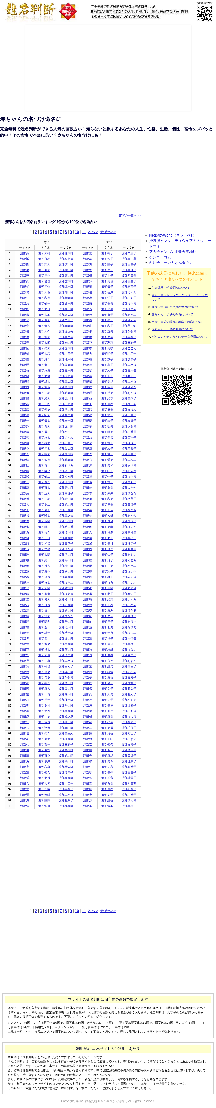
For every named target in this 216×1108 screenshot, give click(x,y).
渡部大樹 (44, 292)
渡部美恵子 (129, 454)
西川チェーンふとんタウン (171, 263)
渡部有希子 (129, 767)
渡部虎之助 (66, 716)
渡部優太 (44, 420)
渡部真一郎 (66, 370)
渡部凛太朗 (66, 454)
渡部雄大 (44, 381)
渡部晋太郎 (66, 621)
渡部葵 (87, 259)
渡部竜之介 (66, 415)
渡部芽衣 (107, 767)
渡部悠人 (44, 398)
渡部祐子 (107, 482)
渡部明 (24, 381)
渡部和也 (44, 298)
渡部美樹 (107, 588)
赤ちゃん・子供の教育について (172, 314)
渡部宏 (24, 655)
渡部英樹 (44, 521)
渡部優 (87, 292)
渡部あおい (129, 554)
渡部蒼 (24, 510)
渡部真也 (44, 571)
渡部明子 (107, 353)
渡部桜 (87, 337)
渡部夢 (87, 677)
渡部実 (24, 711)
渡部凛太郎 (66, 275)
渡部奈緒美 (129, 532)
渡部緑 (87, 521)
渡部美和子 (129, 448)
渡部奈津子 (129, 420)
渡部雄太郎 (66, 627)
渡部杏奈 (107, 582)
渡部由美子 (129, 264)
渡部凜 (87, 448)
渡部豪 (24, 739)
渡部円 (87, 549)
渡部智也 (44, 460)
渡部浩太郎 (66, 532)
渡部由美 (107, 337)
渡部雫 (87, 493)
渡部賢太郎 (66, 387)
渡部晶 (87, 694)
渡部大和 (44, 353)
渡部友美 (107, 487)
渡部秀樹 (44, 409)
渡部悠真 (44, 370)
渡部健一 (44, 303)
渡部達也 (44, 275)
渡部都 (87, 588)
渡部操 (87, 683)
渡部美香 (107, 303)
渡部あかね (129, 515)
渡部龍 (24, 487)
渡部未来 (107, 493)
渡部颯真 (44, 806)
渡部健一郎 (66, 303)
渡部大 (24, 504)
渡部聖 (24, 705)
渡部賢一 (44, 744)
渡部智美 (107, 387)
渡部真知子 (129, 677)
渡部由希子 (129, 795)
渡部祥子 (107, 638)
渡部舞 (87, 281)
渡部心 (87, 460)
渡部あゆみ (129, 314)
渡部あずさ (129, 588)
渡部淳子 (107, 621)
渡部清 (24, 755)
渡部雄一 (44, 633)
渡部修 (24, 370)
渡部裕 (24, 515)
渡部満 (24, 806)
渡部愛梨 (107, 806)
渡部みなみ (129, 460)
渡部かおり (129, 331)
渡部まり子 (129, 744)
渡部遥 (87, 309)
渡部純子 (107, 320)
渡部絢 (87, 616)
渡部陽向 (44, 621)
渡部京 (87, 744)
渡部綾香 (107, 800)
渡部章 (24, 767)
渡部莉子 (107, 700)
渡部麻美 (107, 409)
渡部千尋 (107, 437)
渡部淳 (24, 337)
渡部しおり (129, 711)
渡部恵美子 (129, 286)
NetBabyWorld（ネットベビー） (175, 235)
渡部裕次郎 (66, 476)
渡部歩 (87, 331)
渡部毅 (24, 688)
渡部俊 (24, 733)
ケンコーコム (160, 257)
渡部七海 (107, 627)
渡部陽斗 (44, 527)
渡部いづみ (129, 605)
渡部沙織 (107, 515)
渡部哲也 (44, 281)
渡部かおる (129, 700)
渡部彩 (87, 270)
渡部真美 (107, 716)
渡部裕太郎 (66, 750)
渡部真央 (107, 677)
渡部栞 (87, 370)
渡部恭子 (107, 420)
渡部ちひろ (129, 627)
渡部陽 (24, 398)
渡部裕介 (44, 683)
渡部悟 (24, 538)
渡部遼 (24, 393)
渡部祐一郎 (66, 599)
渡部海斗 (44, 387)
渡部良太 (44, 599)
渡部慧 (24, 633)
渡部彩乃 (107, 549)
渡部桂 (87, 728)
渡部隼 (24, 644)
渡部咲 (87, 393)
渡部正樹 (44, 499)
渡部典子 (107, 365)
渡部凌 (24, 694)
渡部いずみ (129, 599)
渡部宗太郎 (66, 778)
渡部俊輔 (44, 795)
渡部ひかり (129, 476)
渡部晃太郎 (66, 694)
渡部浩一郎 (66, 633)
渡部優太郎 (66, 767)
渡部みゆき (129, 381)
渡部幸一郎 (66, 728)
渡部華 (87, 426)
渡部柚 (87, 633)
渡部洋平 (44, 549)
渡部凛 (87, 298)
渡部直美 (107, 331)
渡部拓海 (44, 448)
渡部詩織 (107, 649)
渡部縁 (87, 761)
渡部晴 (24, 594)
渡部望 (87, 381)
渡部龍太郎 (66, 314)
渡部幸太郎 (66, 326)
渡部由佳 (107, 510)
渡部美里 (107, 705)
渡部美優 (107, 728)
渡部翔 (24, 253)
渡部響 (24, 627)
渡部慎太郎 (66, 264)
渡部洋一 (44, 700)
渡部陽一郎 (66, 471)
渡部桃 (87, 515)
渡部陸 (24, 348)
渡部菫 (87, 504)
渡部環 (87, 538)
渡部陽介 (44, 471)
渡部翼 (24, 292)
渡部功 (24, 700)
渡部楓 (87, 275)
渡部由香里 (129, 432)
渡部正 (24, 649)
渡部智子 (107, 259)
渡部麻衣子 (129, 342)
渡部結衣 (107, 398)
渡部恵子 (107, 270)
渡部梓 (87, 365)
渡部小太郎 (66, 521)
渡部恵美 (107, 309)
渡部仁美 (107, 566)
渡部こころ (129, 348)
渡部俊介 (44, 482)
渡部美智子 (129, 281)
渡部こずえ (129, 739)
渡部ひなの (129, 649)
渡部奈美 (107, 783)
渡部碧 (87, 409)
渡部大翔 (44, 376)
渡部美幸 (107, 527)
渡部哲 (24, 778)
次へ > (93, 232)
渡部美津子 (129, 806)
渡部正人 (44, 493)
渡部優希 (44, 772)
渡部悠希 (44, 711)
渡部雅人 (44, 566)
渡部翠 (87, 471)
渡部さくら (129, 320)
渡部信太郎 (66, 554)
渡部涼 (24, 571)
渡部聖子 (107, 750)
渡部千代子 (129, 728)
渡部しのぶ (129, 582)
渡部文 (87, 532)
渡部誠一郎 (66, 398)
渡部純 (24, 582)
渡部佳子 (107, 476)
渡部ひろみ (129, 404)
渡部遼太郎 (66, 348)
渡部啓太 (44, 582)
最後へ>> (108, 232)
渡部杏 (87, 353)
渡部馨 (87, 711)
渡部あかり (129, 393)
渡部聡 (24, 309)
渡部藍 (87, 398)
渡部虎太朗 (66, 426)
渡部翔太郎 (66, 292)
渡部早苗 (107, 616)
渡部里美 (107, 504)
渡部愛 (87, 253)
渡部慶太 (44, 739)
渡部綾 (87, 314)
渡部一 (24, 420)
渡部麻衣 (107, 404)
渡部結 (87, 387)
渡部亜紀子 (129, 694)
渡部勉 (24, 616)
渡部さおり (129, 426)
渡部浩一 (44, 627)
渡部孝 (24, 638)
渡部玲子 (107, 571)
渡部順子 (107, 376)
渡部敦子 (107, 448)
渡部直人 (44, 320)
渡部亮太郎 (66, 577)
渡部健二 (44, 476)
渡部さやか (129, 387)
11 (84, 232)
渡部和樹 (44, 588)
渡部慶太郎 (66, 711)
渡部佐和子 (129, 705)
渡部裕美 (107, 393)
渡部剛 (24, 264)
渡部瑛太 (44, 515)
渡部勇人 (44, 426)
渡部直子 (107, 314)
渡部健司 (44, 750)
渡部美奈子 (129, 337)
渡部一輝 (44, 538)
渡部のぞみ (129, 672)
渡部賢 (24, 795)
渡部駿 (24, 376)
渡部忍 (87, 415)
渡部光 (24, 320)
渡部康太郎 (66, 487)
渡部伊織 (44, 761)
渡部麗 (87, 476)
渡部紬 (87, 621)
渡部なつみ (129, 633)
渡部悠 (24, 303)
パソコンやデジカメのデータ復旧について (180, 336)
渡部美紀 (107, 381)
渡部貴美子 (129, 772)
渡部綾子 (107, 370)
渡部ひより (129, 716)
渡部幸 (87, 404)
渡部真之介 (66, 515)
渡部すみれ (129, 471)
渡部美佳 (107, 772)
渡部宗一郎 (66, 309)
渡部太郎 (44, 342)
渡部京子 (107, 359)
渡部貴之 (44, 610)
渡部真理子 (129, 270)
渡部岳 (24, 783)
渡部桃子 (107, 577)
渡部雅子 (107, 560)
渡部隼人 (44, 326)
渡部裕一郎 (66, 560)
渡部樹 (24, 353)
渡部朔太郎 (66, 409)
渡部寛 (24, 666)
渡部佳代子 (129, 443)
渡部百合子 (129, 437)
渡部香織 (107, 292)
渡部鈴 (87, 487)
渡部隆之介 (66, 331)
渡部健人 (44, 510)
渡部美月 (107, 543)
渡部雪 (87, 688)
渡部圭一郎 (66, 420)
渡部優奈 (107, 744)
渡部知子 (107, 554)
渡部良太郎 (66, 688)
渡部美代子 (129, 398)
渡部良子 (107, 683)
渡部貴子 (107, 443)
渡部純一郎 (66, 359)
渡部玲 (87, 482)
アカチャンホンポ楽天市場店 (172, 252)
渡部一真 (44, 694)
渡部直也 (44, 605)
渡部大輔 (44, 253)
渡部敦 (24, 677)
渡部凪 (87, 594)
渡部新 (24, 432)
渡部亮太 (44, 348)
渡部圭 (24, 599)
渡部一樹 (44, 393)
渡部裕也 (44, 666)
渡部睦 (87, 560)
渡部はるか (129, 527)
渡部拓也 (44, 286)
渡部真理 (107, 610)
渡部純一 (44, 560)
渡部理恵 (107, 342)
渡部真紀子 (129, 482)
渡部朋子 (107, 538)
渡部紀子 (107, 471)
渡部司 (24, 387)
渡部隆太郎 (66, 638)
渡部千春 (107, 605)
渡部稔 (24, 566)
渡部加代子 (129, 521)
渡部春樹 (44, 677)
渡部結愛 (107, 672)
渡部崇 (24, 476)
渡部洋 (24, 621)
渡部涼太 (44, 616)
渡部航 (24, 471)
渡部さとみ (129, 566)
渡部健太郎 (66, 253)
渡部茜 (87, 303)
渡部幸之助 (66, 404)
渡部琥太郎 (66, 393)
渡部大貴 (44, 655)
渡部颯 (24, 560)
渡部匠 (24, 465)
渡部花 (87, 342)
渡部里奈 (107, 644)
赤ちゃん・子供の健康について (172, 329)
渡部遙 (87, 778)
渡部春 (87, 755)
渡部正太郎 (66, 510)
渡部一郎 (44, 404)
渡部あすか (129, 661)
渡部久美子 (129, 253)
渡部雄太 (44, 443)
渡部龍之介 (66, 259)
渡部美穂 (107, 281)
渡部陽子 (107, 264)
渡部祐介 (44, 532)
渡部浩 (24, 521)
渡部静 (87, 582)
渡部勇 (24, 532)
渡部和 (87, 577)
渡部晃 (24, 415)
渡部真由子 (129, 666)
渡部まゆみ (129, 409)
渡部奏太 (44, 594)
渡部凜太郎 (66, 482)
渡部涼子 (107, 795)
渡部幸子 (107, 275)
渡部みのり (129, 577)
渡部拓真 (44, 661)
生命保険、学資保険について (171, 287)
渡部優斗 (44, 432)
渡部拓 (24, 728)
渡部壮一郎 (66, 722)
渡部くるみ (129, 560)
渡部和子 (107, 326)
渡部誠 (24, 259)
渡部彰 (24, 683)
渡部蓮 (24, 275)
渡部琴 (87, 722)
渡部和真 (44, 767)
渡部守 (24, 722)
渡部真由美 (129, 259)
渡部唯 (87, 326)
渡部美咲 (107, 348)
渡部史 (87, 795)
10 (77, 232)
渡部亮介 (44, 733)
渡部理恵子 (129, 543)
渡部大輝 (44, 309)
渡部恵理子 (129, 616)
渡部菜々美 (129, 750)
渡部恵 (87, 264)
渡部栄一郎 (66, 761)
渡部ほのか (129, 571)
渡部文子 (107, 688)
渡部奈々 (107, 661)
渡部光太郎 (66, 342)
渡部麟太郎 (66, 460)
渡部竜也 (44, 722)
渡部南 (87, 644)
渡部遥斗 (44, 638)
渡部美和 (107, 465)
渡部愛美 (107, 460)
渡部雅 (87, 527)
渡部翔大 (44, 728)
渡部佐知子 (129, 683)
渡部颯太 (44, 337)
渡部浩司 (44, 705)
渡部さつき (129, 510)
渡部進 (24, 527)
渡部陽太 (44, 454)
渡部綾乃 (107, 666)
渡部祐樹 (44, 716)
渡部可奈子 (129, 789)
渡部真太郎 (66, 381)
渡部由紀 (107, 739)
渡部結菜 (107, 599)
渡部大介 (44, 331)
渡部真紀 (107, 755)
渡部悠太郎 (66, 571)
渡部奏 (87, 510)
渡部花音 (107, 778)
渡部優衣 (107, 789)
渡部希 (87, 376)
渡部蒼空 (44, 755)
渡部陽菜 (107, 432)
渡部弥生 (107, 711)
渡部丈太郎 (66, 605)
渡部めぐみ (129, 292)
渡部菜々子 (129, 538)
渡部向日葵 (129, 783)
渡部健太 (44, 270)
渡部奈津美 (129, 638)
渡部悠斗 (44, 359)
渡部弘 (24, 744)
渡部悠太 (44, 437)
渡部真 (24, 454)
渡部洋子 (107, 298)
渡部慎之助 (66, 655)
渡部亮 (24, 281)
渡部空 (24, 448)
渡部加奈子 (129, 359)
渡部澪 (87, 465)
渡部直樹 (44, 259)
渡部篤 (24, 610)
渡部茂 (24, 549)
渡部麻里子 (129, 655)
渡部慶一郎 (66, 683)
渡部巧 (24, 605)
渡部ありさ (129, 621)
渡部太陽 (44, 554)
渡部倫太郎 (66, 365)
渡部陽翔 (44, 800)
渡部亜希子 (129, 376)
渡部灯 (87, 767)
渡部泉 (87, 443)
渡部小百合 (129, 353)
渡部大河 (44, 783)
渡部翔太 (44, 264)
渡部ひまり (129, 800)
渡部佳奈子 (129, 761)
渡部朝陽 (44, 789)
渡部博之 (44, 644)
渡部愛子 (107, 415)
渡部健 (24, 270)
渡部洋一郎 (66, 672)
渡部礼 (87, 661)
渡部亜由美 (129, 549)
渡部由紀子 (129, 298)
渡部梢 (87, 499)
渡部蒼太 (44, 487)
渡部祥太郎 (66, 806)
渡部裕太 (44, 649)
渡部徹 (24, 314)
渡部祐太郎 (66, 588)
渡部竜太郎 (66, 644)
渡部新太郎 (66, 610)
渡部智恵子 (129, 594)
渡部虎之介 (66, 594)
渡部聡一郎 (66, 566)
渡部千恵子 (129, 415)
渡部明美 (107, 426)
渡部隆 (24, 359)
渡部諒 (24, 482)
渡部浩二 (44, 504)
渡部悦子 (107, 454)
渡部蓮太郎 (66, 649)
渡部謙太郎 (66, 739)
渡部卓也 (44, 577)
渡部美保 (107, 761)
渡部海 (87, 739)
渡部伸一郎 (66, 700)
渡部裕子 (107, 253)
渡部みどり (129, 365)
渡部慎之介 (66, 376)
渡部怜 (87, 605)
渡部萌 (87, 359)
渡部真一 (44, 465)
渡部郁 (87, 716)
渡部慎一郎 (66, 286)
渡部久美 (107, 694)
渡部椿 (87, 554)
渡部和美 (107, 499)
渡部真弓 (107, 521)
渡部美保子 (129, 755)
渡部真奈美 (129, 370)
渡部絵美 (107, 722)
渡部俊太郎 (66, 448)
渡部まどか (129, 487)
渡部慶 (24, 750)
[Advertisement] (42, 68)
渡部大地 (44, 314)
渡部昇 (24, 661)
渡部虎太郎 (66, 281)
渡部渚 (87, 432)
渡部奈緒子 (129, 722)
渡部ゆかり (129, 303)
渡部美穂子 (129, 644)
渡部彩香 (107, 733)
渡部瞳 (87, 320)
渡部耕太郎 (66, 705)
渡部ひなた (129, 493)
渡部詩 (87, 649)
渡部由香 (107, 655)
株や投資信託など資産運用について (175, 307)
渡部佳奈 (107, 633)
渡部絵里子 (129, 778)
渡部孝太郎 (66, 298)
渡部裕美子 (129, 499)
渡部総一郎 (66, 499)
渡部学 (24, 326)
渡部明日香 (129, 275)
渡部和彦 (44, 543)
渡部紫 (87, 666)
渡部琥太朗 (66, 755)
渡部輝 (24, 426)
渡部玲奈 (107, 532)
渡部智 (24, 437)
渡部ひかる (129, 610)
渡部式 (24, 286)
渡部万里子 (129, 733)
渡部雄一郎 (66, 270)
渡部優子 (107, 286)
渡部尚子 (107, 594)
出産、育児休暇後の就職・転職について (178, 322)
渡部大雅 (44, 778)
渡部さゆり (129, 465)
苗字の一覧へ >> (130, 215)
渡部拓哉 (44, 415)
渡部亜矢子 (129, 688)
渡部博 (24, 499)
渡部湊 (24, 460)
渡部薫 (87, 286)
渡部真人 (44, 688)
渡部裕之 (44, 672)
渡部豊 (24, 342)
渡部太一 (44, 365)
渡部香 (87, 348)
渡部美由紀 (129, 326)
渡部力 (24, 761)
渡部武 (24, 409)
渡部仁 (24, 298)
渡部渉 (24, 554)
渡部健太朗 (66, 538)
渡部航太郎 (66, 504)
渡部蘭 (87, 420)
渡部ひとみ (129, 309)
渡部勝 (24, 543)
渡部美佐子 (129, 504)
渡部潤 (24, 365)
